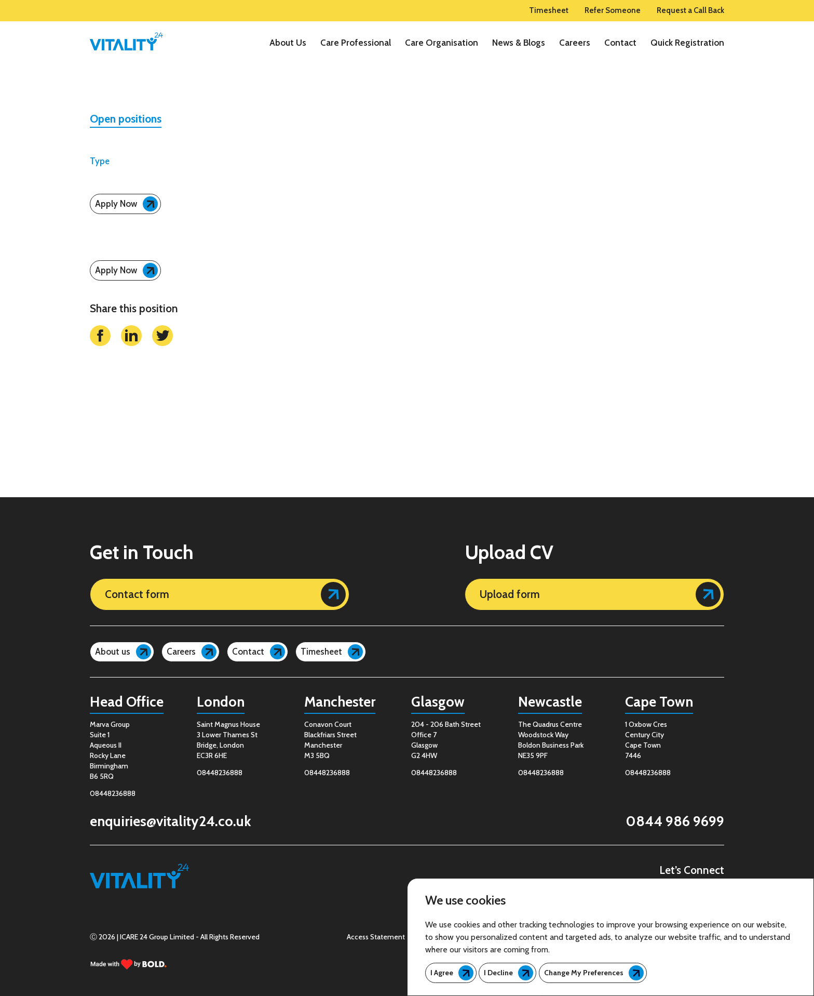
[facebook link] (100, 372)
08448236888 (112, 793)
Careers (574, 42)
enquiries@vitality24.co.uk (170, 821)
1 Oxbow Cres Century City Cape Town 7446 (646, 740)
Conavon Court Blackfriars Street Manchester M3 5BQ (330, 740)
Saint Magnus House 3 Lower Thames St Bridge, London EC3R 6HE (228, 740)
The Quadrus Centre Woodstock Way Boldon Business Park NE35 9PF (551, 740)
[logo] (126, 41)
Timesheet (548, 11)
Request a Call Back (690, 11)
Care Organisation (441, 42)
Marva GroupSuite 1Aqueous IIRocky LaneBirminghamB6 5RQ (110, 750)
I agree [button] (441, 972)
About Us (287, 42)
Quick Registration (687, 42)
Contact (620, 42)
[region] (446, 42)
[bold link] (129, 964)
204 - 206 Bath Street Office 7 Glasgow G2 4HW (446, 740)
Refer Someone (613, 11)
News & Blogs (518, 42)
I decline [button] (498, 972)
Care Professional (355, 42)
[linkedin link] (131, 372)
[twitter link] (162, 372)
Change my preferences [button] (583, 972)
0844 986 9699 (675, 821)
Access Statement (376, 937)
